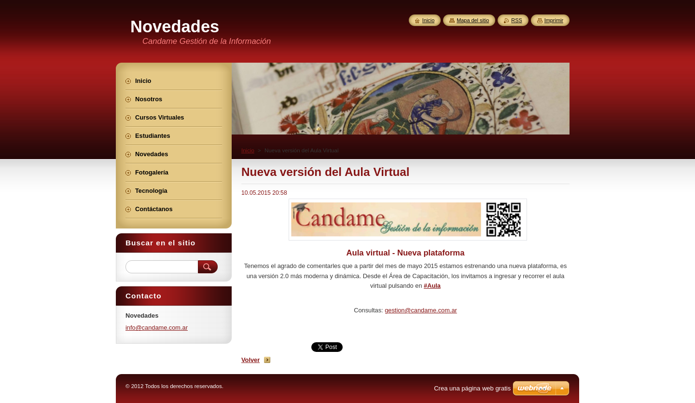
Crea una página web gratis (472, 388)
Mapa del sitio (473, 20)
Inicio (247, 150)
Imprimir (553, 20)
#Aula (432, 285)
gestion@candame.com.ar (421, 310)
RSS (516, 20)
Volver (250, 359)
